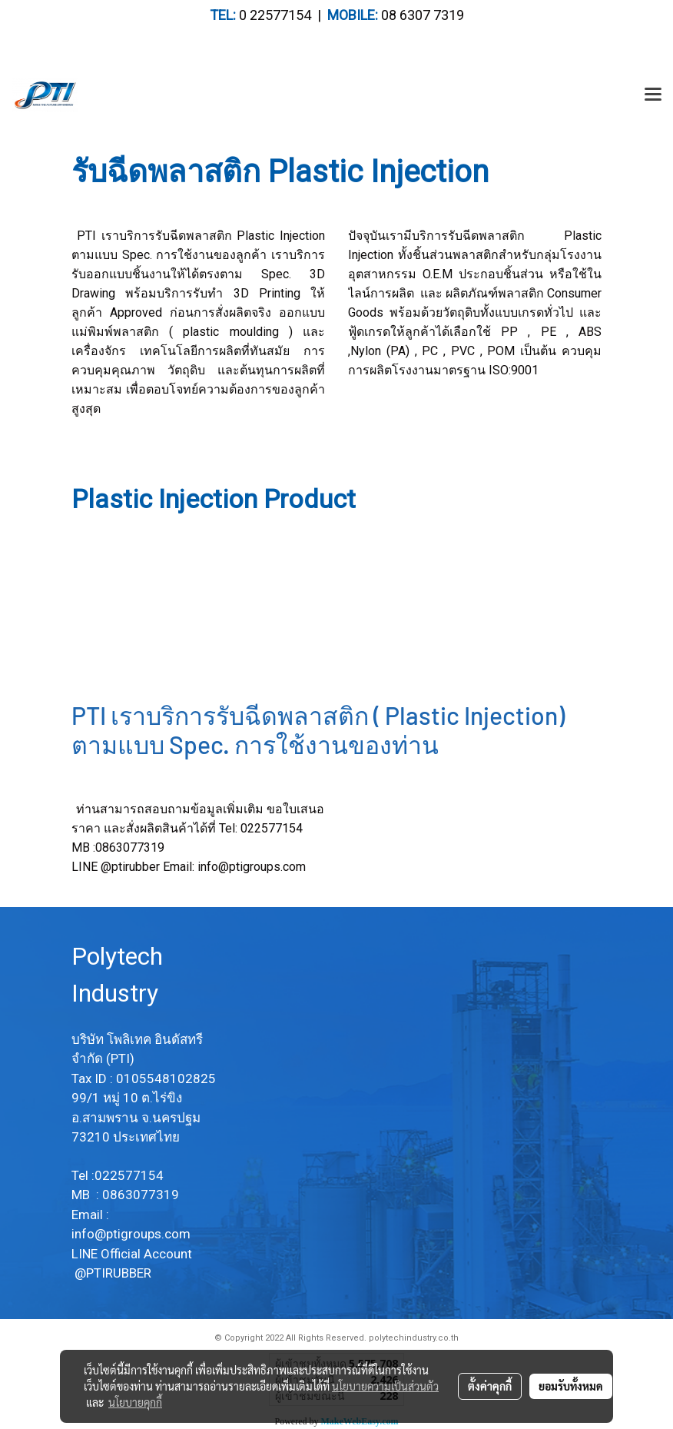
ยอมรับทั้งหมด (571, 1386)
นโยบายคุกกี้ (135, 1402)
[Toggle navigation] (653, 95)
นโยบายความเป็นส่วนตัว (385, 1386)
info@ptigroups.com (251, 866)
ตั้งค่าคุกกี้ (490, 1386)
